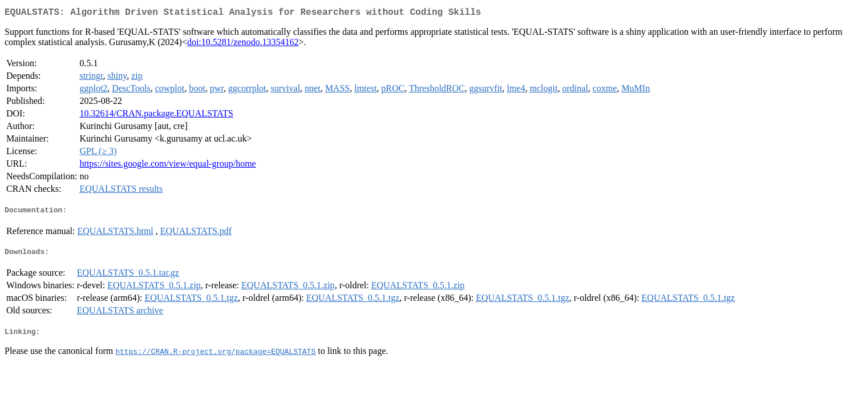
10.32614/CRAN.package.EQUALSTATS (156, 115)
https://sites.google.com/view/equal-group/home (167, 166)
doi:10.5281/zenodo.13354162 (243, 44)
